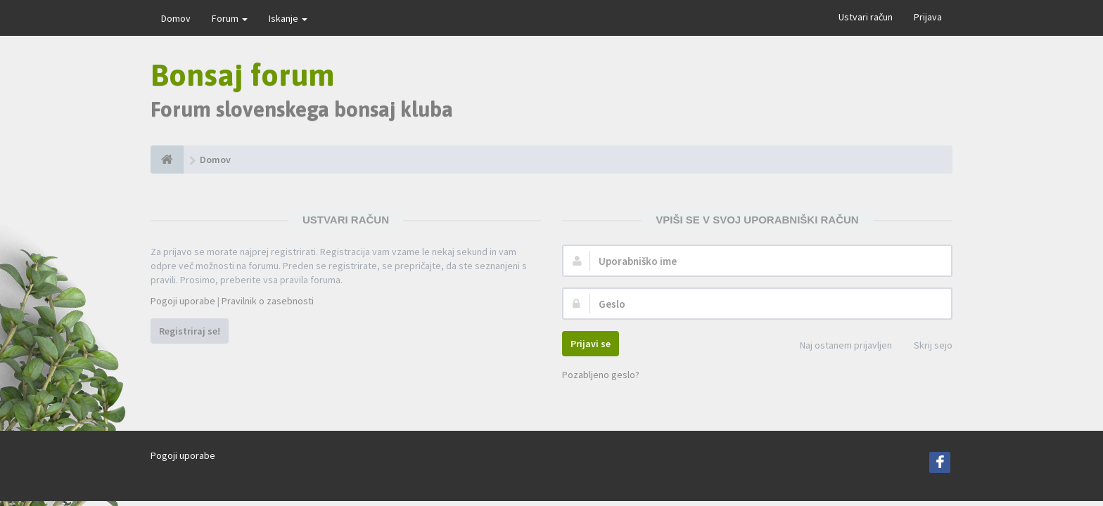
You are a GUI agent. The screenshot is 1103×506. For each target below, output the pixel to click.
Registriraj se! (189, 331)
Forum (230, 18)
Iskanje (288, 18)
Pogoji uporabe (183, 300)
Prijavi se (590, 343)
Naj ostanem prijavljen (838, 346)
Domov (176, 18)
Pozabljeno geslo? (600, 374)
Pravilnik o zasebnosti (268, 300)
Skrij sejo (925, 346)
